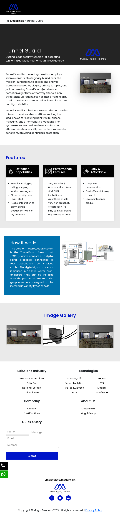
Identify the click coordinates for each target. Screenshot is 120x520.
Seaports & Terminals (31, 378)
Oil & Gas (32, 383)
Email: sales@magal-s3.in (60, 480)
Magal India (88, 408)
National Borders (32, 387)
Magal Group (88, 413)
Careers (32, 408)
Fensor (102, 378)
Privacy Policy (93, 510)
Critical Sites (32, 392)
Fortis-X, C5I (74, 378)
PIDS (74, 392)
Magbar (102, 387)
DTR (102, 383)
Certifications (32, 413)
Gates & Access (74, 387)
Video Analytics (74, 383)
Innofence (102, 392)
